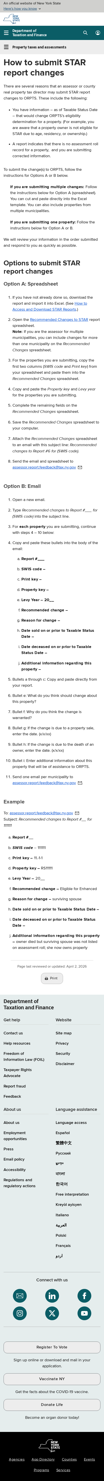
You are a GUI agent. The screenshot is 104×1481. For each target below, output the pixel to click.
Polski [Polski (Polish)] (61, 1236)
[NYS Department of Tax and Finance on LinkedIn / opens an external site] (52, 1296)
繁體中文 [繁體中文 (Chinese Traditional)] (64, 1143)
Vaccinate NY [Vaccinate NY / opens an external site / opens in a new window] (52, 1379)
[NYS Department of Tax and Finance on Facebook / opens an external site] (84, 1296)
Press (9, 1149)
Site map (63, 1033)
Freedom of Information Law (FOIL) (24, 1057)
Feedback (12, 1097)
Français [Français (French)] (63, 1246)
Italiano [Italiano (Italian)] (62, 1215)
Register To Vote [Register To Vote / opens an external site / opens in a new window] (52, 1347)
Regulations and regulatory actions (20, 1183)
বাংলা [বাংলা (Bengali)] (60, 1174)
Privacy (62, 1044)
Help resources (17, 1044)
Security (63, 1054)
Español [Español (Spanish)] (63, 1133)
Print (54, 978)
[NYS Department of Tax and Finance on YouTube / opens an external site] (84, 1313)
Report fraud (15, 1086)
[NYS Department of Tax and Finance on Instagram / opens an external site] (20, 1313)
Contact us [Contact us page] (13, 1033)
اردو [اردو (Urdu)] (59, 1256)
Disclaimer (65, 1064)
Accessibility (15, 1170)
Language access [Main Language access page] (71, 1123)
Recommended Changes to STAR (59, 320)
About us (12, 1123)
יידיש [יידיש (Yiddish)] (59, 1164)
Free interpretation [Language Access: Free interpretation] (72, 1195)
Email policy (14, 1159)
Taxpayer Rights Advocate (18, 1073)
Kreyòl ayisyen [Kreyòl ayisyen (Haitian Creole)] (69, 1205)
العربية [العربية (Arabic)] (61, 1225)
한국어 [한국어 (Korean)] (62, 1184)
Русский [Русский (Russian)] (63, 1153)
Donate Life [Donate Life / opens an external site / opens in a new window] (52, 1405)
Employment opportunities (15, 1136)
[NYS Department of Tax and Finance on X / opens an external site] (52, 1313)
